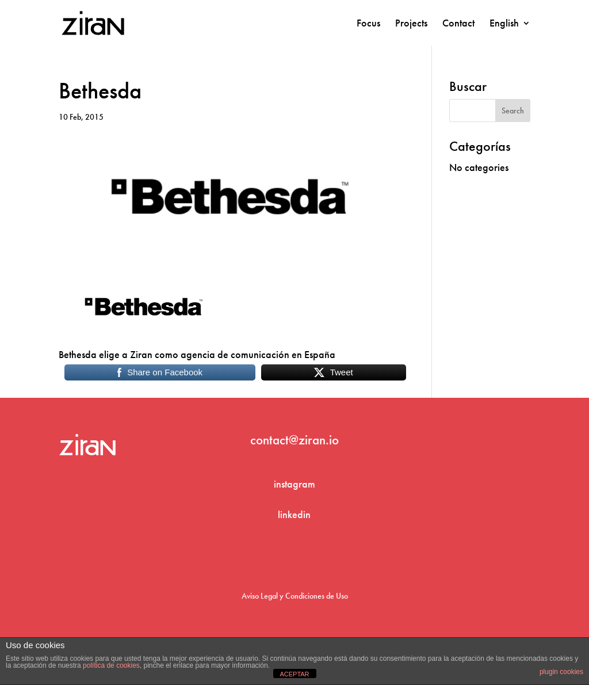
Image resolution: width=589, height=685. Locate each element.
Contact (458, 24)
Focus (368, 24)
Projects (411, 24)
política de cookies (111, 665)
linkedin (294, 514)
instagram (294, 483)
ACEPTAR (294, 674)
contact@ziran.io (294, 439)
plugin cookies (561, 672)
